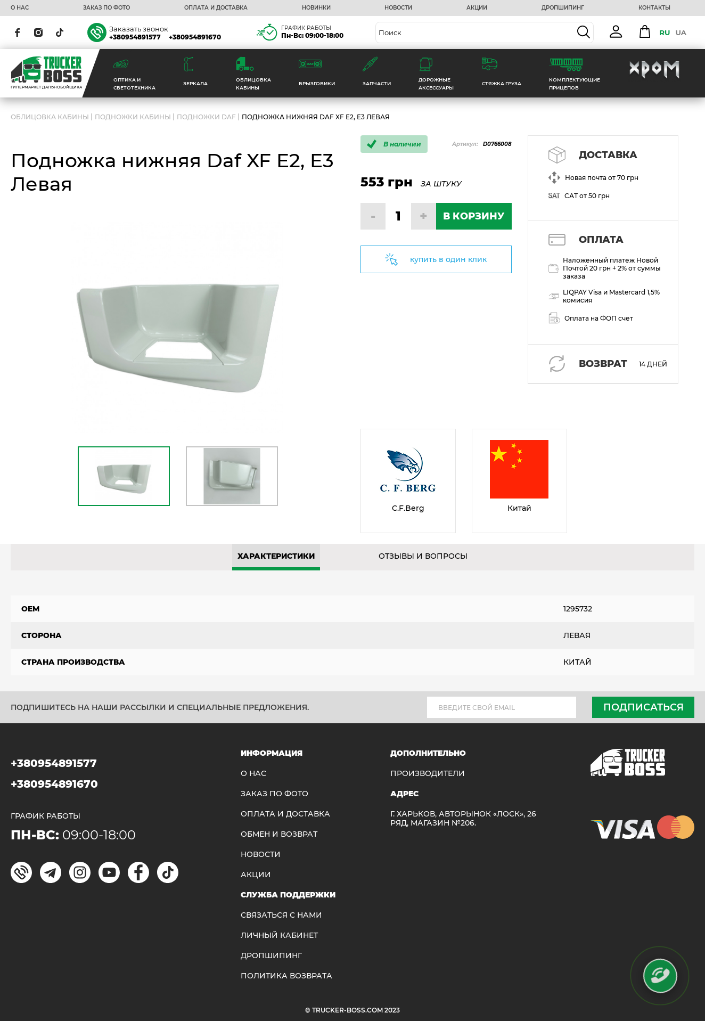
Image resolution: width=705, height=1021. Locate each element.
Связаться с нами (281, 915)
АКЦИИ (476, 8)
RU (664, 32)
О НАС (20, 8)
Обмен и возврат (279, 834)
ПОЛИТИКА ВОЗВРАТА (286, 976)
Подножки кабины (133, 117)
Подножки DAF (206, 117)
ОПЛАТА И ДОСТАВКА (216, 8)
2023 (392, 1010)
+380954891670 (195, 37)
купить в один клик (448, 259)
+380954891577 (135, 37)
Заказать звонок (138, 28)
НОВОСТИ (398, 8)
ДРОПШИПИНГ (563, 8)
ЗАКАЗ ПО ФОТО (106, 8)
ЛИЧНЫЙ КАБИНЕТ (279, 935)
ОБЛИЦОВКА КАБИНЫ (50, 117)
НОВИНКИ (316, 8)
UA (680, 32)
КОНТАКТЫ (654, 8)
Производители (427, 773)
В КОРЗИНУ (473, 216)
